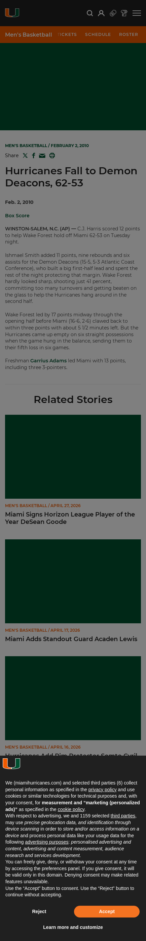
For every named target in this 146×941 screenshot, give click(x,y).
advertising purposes (46, 842)
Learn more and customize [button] (73, 927)
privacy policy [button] (102, 789)
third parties (123, 815)
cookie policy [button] (71, 809)
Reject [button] (39, 911)
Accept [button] (107, 911)
